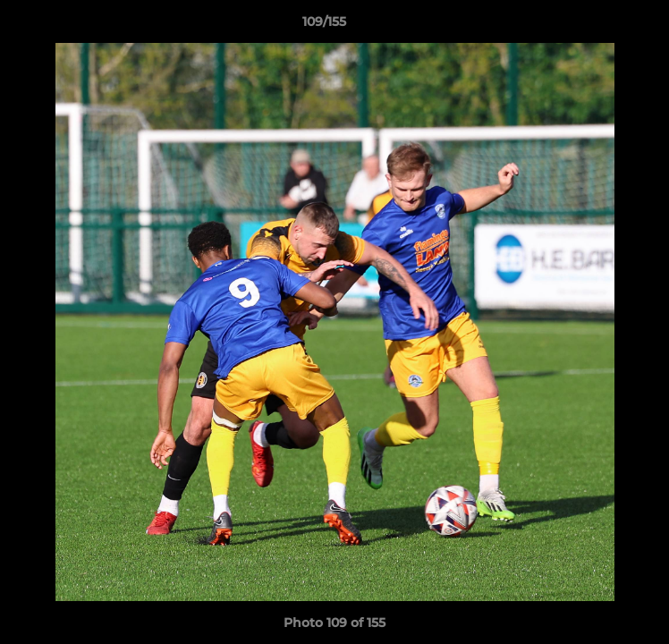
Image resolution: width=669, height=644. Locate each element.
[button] (604, 26)
